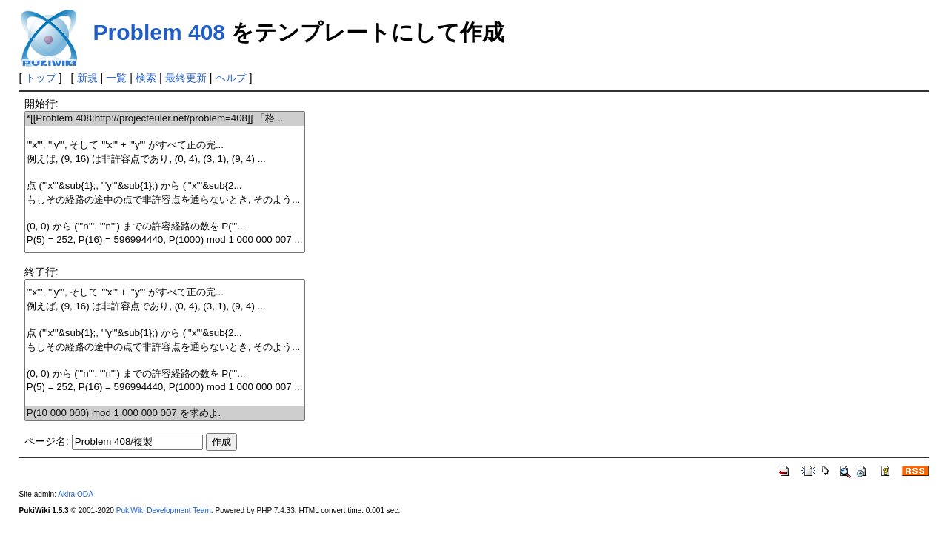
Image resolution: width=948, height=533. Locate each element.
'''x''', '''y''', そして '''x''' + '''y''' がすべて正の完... (164, 145)
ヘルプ (231, 78)
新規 (87, 78)
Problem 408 (159, 32)
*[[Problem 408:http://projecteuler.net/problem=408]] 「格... (164, 119)
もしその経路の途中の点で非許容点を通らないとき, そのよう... (164, 200)
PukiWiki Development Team (163, 510)
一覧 (116, 78)
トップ (40, 78)
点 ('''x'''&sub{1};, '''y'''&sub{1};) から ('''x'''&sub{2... (164, 186)
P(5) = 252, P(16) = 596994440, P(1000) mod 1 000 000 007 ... (164, 240)
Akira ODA (75, 494)
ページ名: (46, 441)
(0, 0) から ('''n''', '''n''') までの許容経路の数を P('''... (164, 227)
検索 (146, 78)
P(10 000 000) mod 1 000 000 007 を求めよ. (164, 413)
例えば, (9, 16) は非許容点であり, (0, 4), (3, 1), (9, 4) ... (164, 159)
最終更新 (186, 78)
